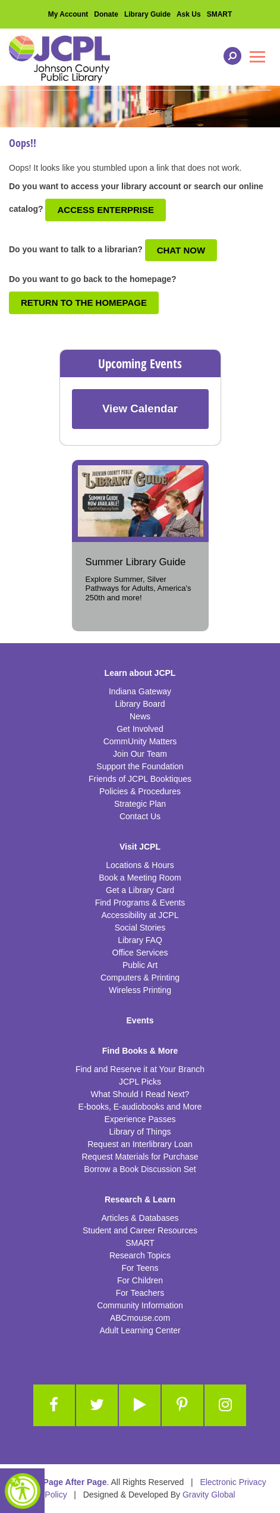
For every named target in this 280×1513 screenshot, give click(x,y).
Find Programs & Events (140, 902)
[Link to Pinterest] (182, 1405)
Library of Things (140, 1131)
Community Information (140, 1305)
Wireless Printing (140, 990)
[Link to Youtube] (140, 1405)
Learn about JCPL (140, 673)
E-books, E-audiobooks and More (140, 1106)
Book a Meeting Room (140, 877)
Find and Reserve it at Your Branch (140, 1069)
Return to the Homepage (84, 302)
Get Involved (140, 729)
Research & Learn (140, 1199)
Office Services (140, 952)
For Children (140, 1280)
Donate (106, 14)
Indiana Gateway (140, 691)
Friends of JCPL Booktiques (140, 779)
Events (140, 1020)
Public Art (140, 965)
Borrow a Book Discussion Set (140, 1169)
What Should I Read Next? (140, 1094)
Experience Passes (140, 1119)
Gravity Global (209, 1494)
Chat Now (181, 250)
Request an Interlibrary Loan (140, 1144)
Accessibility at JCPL (140, 915)
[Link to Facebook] (54, 1405)
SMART (219, 14)
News (140, 716)
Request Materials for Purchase (139, 1156)
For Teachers (140, 1293)
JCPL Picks (140, 1081)
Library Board (140, 704)
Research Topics (140, 1255)
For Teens (140, 1268)
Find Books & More (140, 1050)
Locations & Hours (140, 865)
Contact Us (140, 816)
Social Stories (140, 927)
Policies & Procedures (140, 791)
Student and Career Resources (140, 1230)
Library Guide (147, 14)
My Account (68, 14)
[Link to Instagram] (225, 1405)
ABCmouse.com (140, 1318)
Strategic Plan (140, 804)
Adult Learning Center (139, 1330)
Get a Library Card (140, 890)
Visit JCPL (140, 846)
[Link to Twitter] (97, 1405)
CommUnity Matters (140, 741)
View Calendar (140, 408)
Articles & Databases (140, 1218)
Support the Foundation (139, 766)
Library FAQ (140, 940)
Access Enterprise (105, 210)
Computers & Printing (140, 977)
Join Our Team (140, 754)
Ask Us (189, 14)
